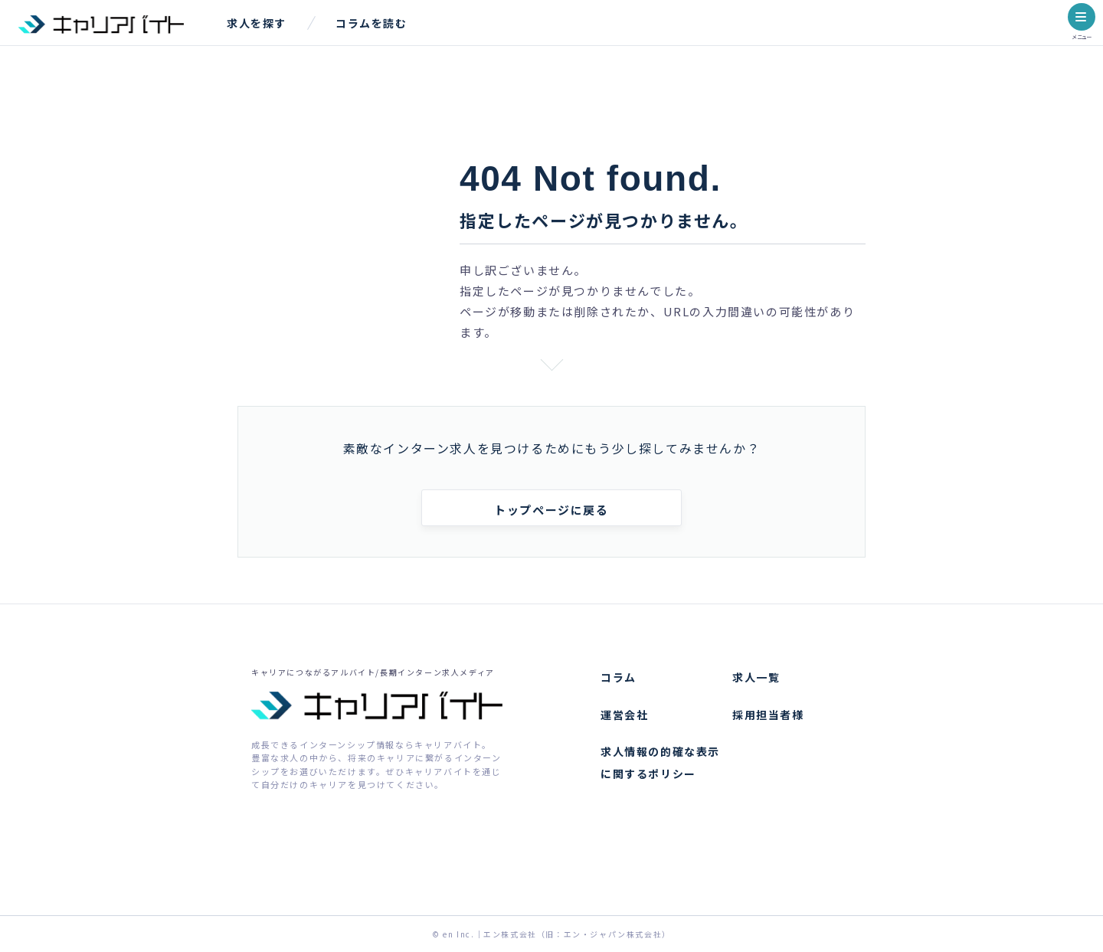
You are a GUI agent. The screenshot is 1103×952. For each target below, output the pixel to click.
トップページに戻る (551, 510)
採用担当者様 (768, 714)
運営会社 (624, 714)
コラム (619, 677)
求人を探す (256, 23)
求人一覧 (756, 677)
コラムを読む (371, 23)
